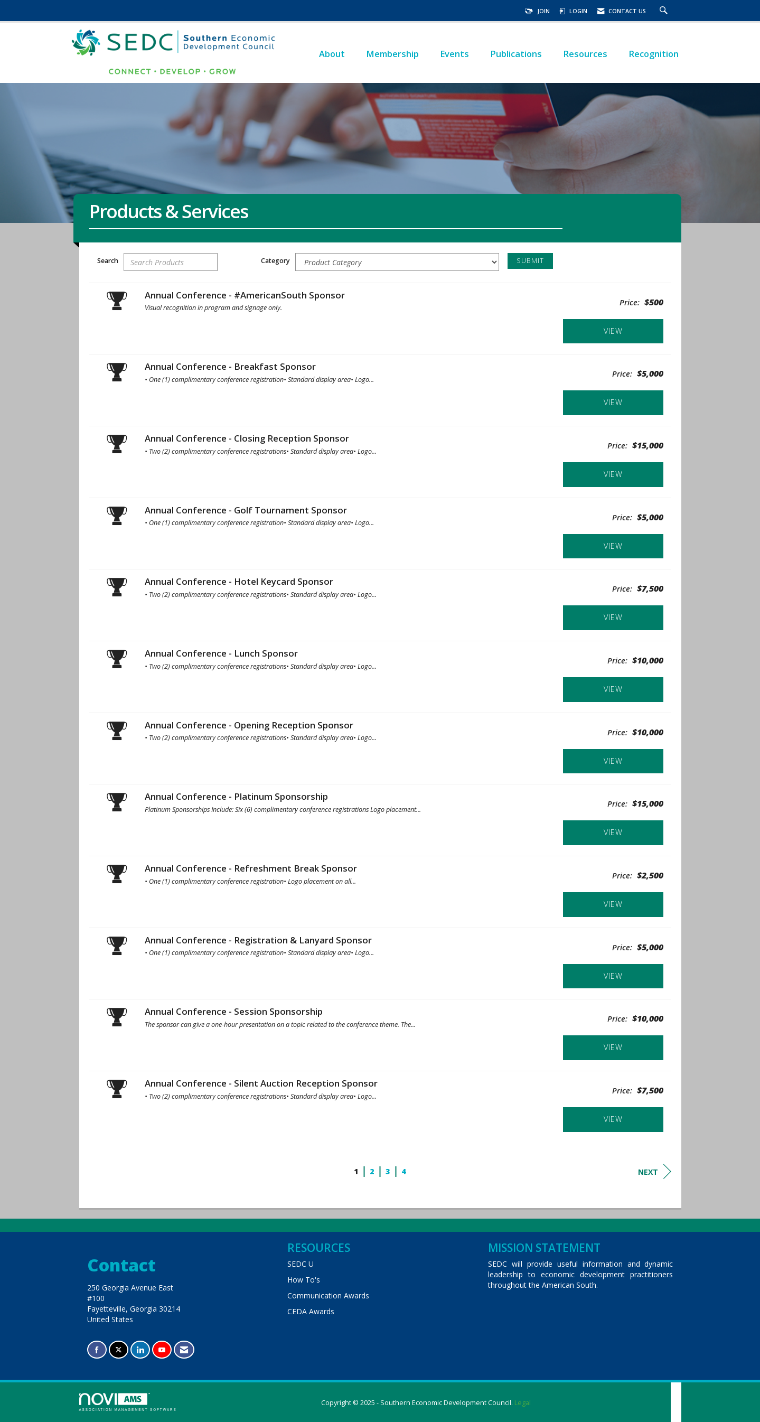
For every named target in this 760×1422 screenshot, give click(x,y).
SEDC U (300, 1264)
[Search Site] (665, 11)
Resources (585, 54)
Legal (522, 1402)
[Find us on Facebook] (97, 1350)
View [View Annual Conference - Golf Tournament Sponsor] (613, 546)
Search (107, 260)
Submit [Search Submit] (530, 260)
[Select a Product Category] (397, 262)
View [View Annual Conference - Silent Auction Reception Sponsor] (613, 1119)
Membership (392, 54)
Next (654, 1171)
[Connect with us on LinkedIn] (140, 1350)
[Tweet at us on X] (118, 1350)
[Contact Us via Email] (184, 1350)
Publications (516, 54)
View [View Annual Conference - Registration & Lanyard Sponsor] (613, 976)
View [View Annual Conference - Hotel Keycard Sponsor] (613, 617)
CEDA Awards (310, 1311)
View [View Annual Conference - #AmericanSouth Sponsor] (613, 331)
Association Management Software (128, 1402)
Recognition (653, 54)
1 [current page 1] (356, 1171)
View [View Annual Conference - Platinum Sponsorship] (613, 832)
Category (275, 260)
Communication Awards (328, 1295)
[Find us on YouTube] (162, 1350)
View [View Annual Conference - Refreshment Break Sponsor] (613, 904)
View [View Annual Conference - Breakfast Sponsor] (613, 402)
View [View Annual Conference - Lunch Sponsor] (613, 689)
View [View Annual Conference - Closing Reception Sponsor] (613, 474)
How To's (303, 1280)
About (332, 54)
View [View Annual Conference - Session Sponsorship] (613, 1047)
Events (454, 54)
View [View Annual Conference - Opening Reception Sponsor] (613, 761)
